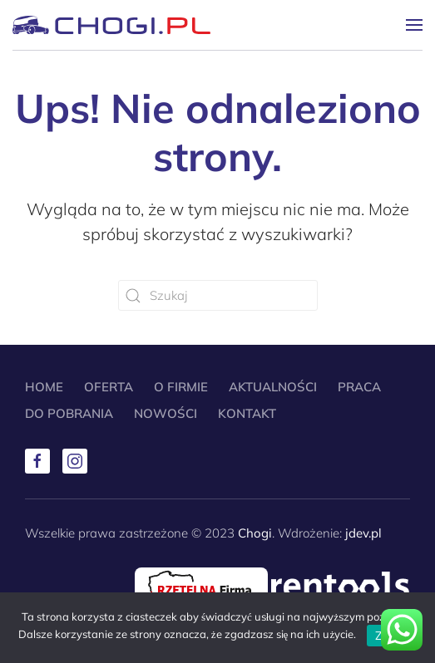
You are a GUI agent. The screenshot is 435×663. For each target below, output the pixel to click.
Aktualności (273, 387)
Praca (359, 387)
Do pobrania (69, 413)
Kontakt (247, 413)
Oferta (108, 387)
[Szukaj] (218, 295)
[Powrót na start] (111, 25)
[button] (414, 25)
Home (44, 387)
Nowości (165, 413)
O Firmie (181, 387)
